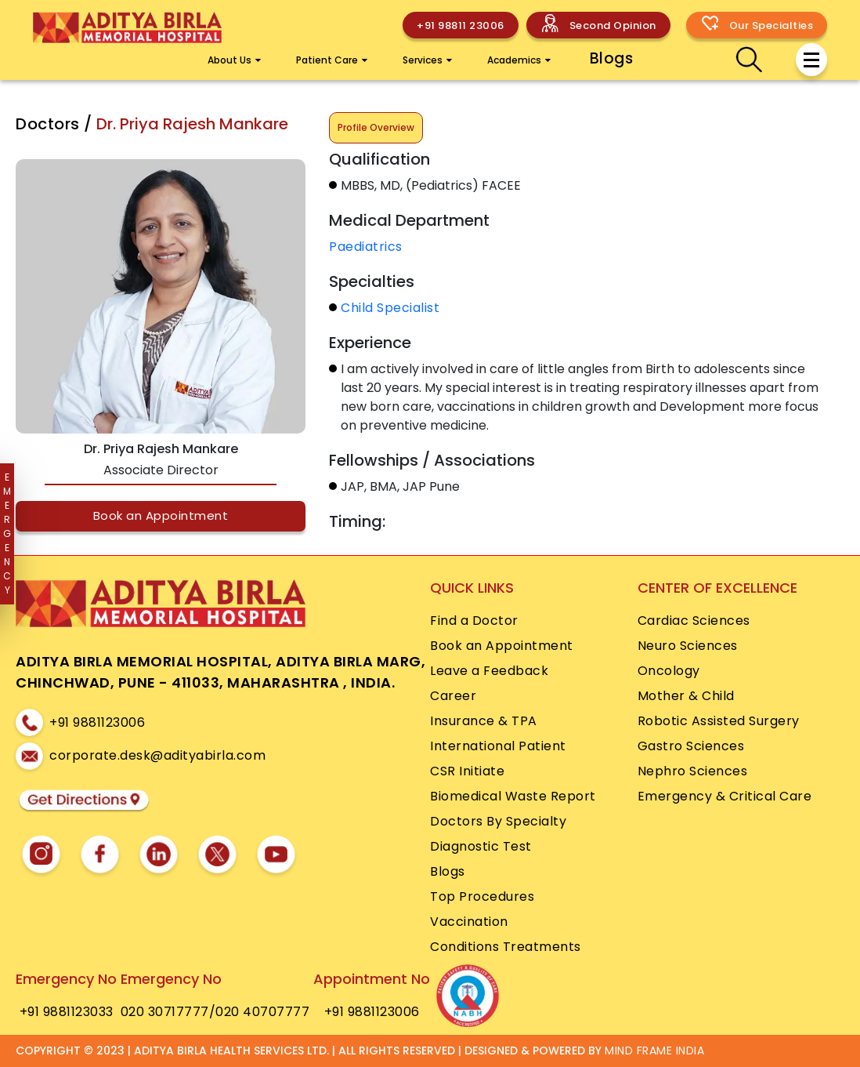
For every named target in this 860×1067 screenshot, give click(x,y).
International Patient (498, 746)
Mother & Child (686, 696)
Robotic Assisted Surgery (719, 721)
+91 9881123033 (67, 1012)
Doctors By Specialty (498, 821)
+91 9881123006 (97, 722)
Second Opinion (612, 25)
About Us (234, 60)
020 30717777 (165, 1012)
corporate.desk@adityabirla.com (157, 755)
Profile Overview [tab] (376, 127)
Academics (519, 60)
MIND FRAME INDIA (654, 1050)
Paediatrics (366, 247)
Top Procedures (482, 896)
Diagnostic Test (481, 846)
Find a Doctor (474, 621)
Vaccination (469, 922)
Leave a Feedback (489, 671)
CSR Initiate (467, 771)
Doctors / (56, 124)
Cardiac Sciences (694, 621)
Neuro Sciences (688, 646)
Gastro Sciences (691, 746)
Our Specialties (771, 25)
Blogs (612, 58)
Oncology (669, 671)
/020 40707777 (259, 1012)
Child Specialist (390, 308)
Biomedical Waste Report (513, 796)
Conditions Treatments (505, 947)
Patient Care (331, 60)
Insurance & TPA (483, 721)
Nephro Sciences (693, 771)
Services (427, 60)
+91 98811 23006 (460, 25)
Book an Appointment (161, 515)
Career (453, 696)
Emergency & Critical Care (725, 796)
